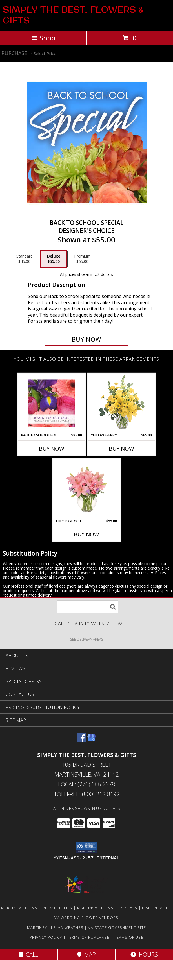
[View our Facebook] (81, 740)
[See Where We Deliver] (86, 639)
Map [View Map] (86, 954)
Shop (43, 37)
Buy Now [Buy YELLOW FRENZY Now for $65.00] (121, 448)
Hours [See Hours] (144, 954)
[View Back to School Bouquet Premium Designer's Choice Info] (51, 403)
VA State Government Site (117, 927)
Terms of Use (128, 937)
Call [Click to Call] (28, 954)
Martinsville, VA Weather (55, 927)
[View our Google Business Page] (91, 740)
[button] (86, 847)
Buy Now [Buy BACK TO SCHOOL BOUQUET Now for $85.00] (51, 448)
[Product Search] (87, 606)
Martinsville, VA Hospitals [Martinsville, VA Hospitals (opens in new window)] (107, 907)
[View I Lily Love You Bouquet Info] (86, 488)
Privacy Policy (46, 937)
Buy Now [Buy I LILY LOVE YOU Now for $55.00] (86, 534)
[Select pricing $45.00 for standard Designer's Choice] (24, 259)
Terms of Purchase (88, 937)
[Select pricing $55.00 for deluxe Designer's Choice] (53, 259)
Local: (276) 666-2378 (86, 784)
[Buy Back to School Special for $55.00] (86, 339)
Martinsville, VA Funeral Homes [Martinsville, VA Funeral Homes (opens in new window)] (36, 907)
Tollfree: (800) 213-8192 (86, 794)
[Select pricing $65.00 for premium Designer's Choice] (82, 259)
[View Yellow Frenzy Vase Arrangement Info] (121, 403)
